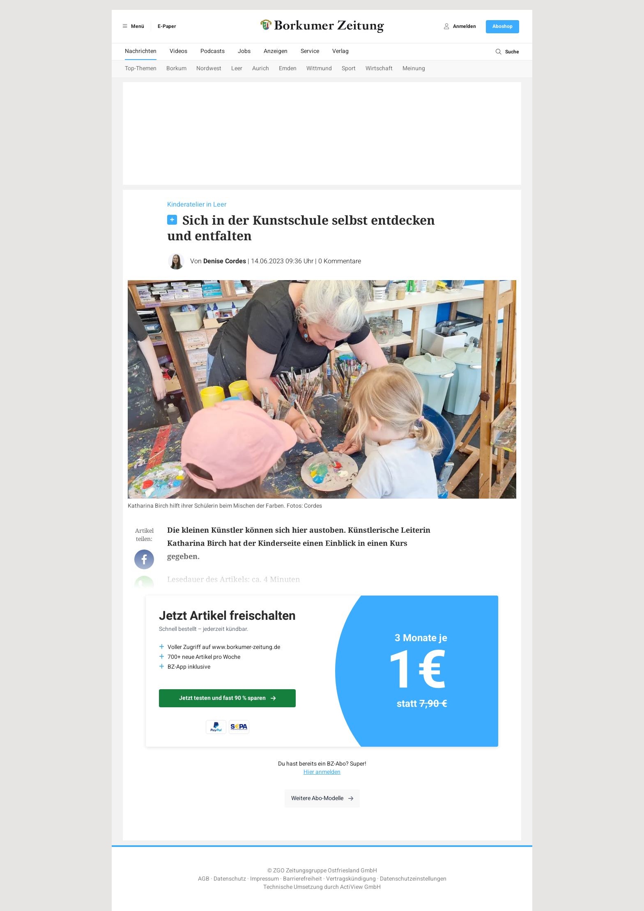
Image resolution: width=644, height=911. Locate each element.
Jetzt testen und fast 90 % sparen (227, 698)
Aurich (260, 68)
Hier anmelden (322, 772)
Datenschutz (230, 878)
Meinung (413, 68)
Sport (349, 68)
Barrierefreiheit (302, 878)
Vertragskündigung (351, 878)
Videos (178, 51)
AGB (203, 878)
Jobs (244, 51)
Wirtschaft (379, 68)
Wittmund (319, 68)
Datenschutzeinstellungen (413, 878)
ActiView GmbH (360, 887)
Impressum (264, 878)
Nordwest (208, 68)
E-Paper (167, 26)
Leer (236, 68)
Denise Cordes (224, 261)
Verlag (340, 51)
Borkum (176, 68)
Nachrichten (140, 51)
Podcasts (212, 51)
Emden (288, 68)
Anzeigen (276, 51)
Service (310, 51)
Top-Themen (140, 68)
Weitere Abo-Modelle (322, 798)
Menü (132, 26)
